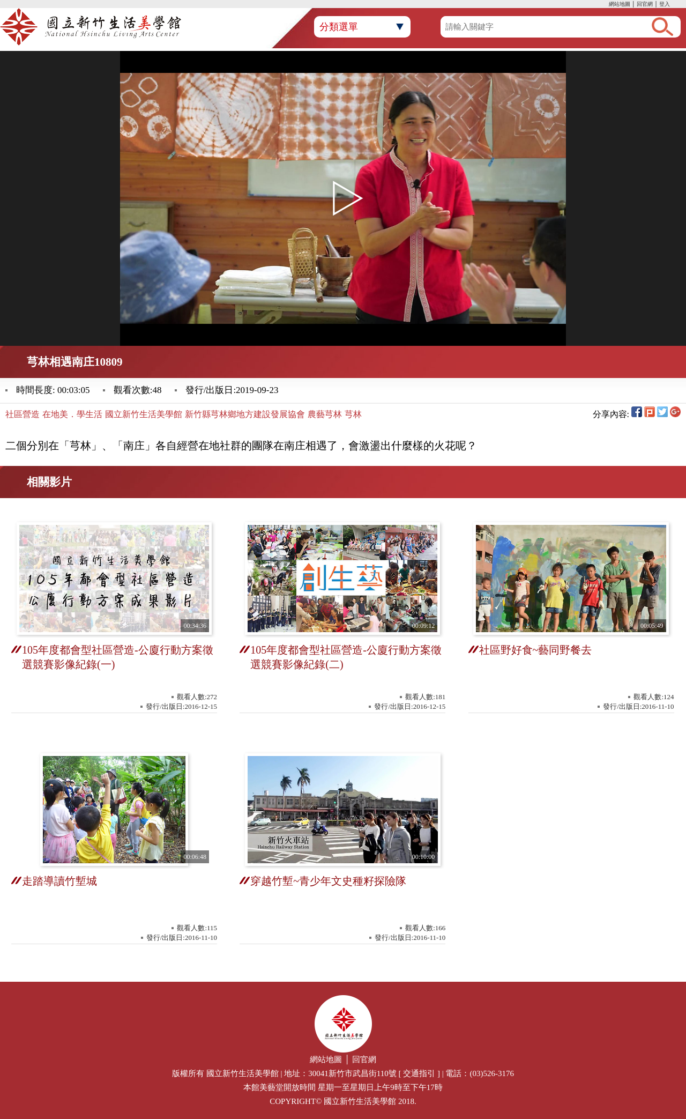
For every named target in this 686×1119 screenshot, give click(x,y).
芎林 (353, 414)
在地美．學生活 (72, 414)
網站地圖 (619, 4)
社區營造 (22, 414)
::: (606, 5)
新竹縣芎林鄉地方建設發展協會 (245, 414)
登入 (664, 4)
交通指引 (419, 1073)
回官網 (645, 4)
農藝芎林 (325, 414)
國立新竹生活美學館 (143, 414)
